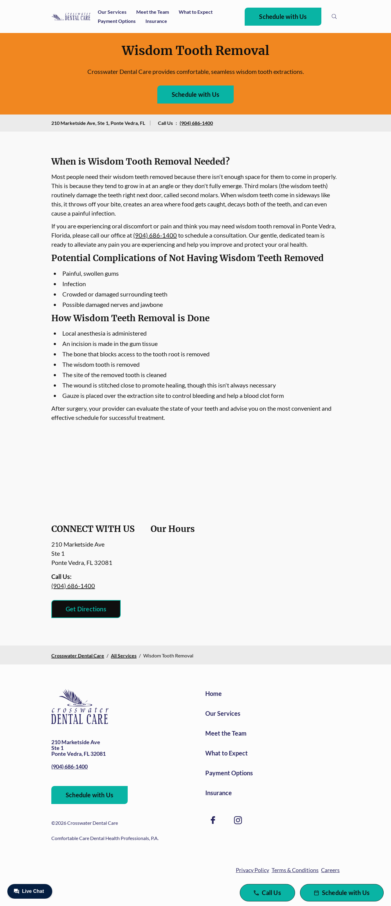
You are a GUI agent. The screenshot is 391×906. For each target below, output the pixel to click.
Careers (330, 870)
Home (213, 693)
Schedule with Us (283, 16)
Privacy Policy (252, 870)
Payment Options (117, 21)
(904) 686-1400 (196, 123)
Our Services (112, 12)
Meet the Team (152, 12)
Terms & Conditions (295, 870)
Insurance (156, 21)
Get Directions (86, 609)
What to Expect (196, 12)
